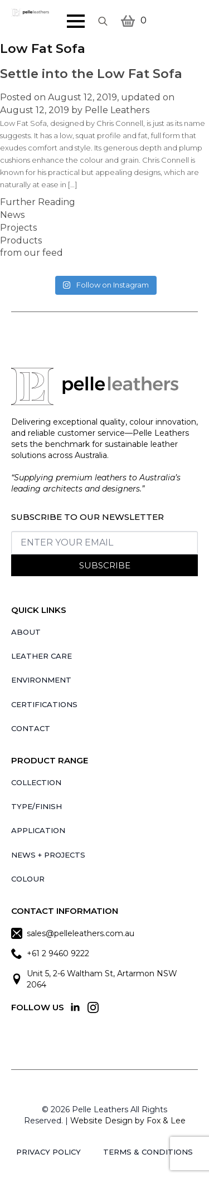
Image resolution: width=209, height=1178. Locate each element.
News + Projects (48, 854)
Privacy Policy (48, 1151)
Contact (30, 728)
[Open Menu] (76, 21)
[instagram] (93, 1007)
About (26, 631)
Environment (41, 679)
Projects (18, 227)
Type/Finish (36, 806)
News (12, 215)
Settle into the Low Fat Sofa (91, 73)
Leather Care (41, 655)
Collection (36, 782)
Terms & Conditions (148, 1151)
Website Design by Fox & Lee (128, 1121)
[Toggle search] (102, 20)
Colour (28, 878)
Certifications (44, 704)
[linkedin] (75, 1007)
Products (21, 240)
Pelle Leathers (117, 110)
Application (38, 830)
